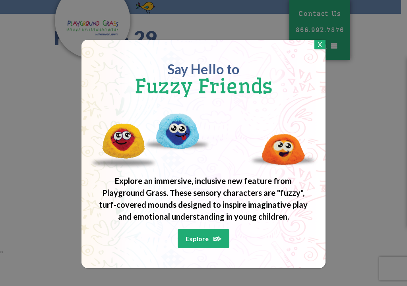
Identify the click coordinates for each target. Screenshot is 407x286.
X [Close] (320, 44)
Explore (197, 238)
